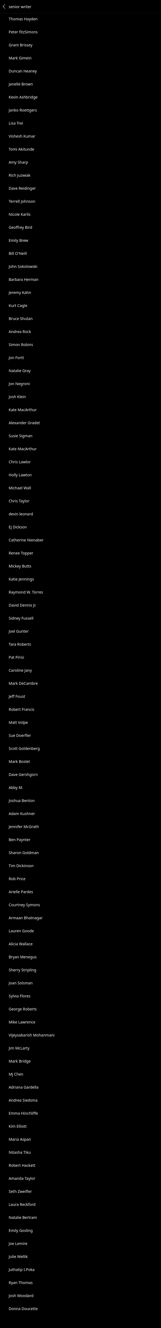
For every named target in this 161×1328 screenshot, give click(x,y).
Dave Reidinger (22, 188)
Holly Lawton (20, 474)
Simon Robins (21, 344)
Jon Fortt (16, 357)
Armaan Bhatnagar (26, 917)
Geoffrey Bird (20, 227)
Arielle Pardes (21, 891)
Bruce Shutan (21, 318)
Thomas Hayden (23, 18)
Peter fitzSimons (23, 31)
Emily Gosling (21, 1230)
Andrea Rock (20, 331)
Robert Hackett (22, 1165)
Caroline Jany (20, 670)
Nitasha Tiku (20, 1152)
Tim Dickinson (21, 865)
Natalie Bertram (23, 1217)
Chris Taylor (19, 500)
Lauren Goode (21, 930)
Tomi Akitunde (21, 149)
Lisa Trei (16, 123)
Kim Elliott (18, 1126)
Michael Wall (20, 487)
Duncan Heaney (23, 71)
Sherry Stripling (22, 969)
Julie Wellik (18, 1256)
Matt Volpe (18, 722)
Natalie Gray (20, 370)
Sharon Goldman (24, 852)
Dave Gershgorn (23, 774)
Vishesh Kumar (22, 136)
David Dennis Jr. (22, 605)
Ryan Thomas (21, 1282)
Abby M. (16, 787)
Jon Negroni (19, 383)
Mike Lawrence (22, 1022)
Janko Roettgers (23, 110)
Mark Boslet (19, 761)
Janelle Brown (21, 84)
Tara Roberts (20, 644)
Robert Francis (21, 709)
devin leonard (21, 513)
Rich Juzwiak (19, 175)
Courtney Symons (24, 904)
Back (4, 6)
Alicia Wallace (21, 943)
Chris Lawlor (20, 461)
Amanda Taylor (22, 1178)
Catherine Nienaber (26, 540)
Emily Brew (18, 240)
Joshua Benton (22, 800)
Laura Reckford (22, 1204)
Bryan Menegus (23, 956)
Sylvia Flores (19, 996)
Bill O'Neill (18, 253)
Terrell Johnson (22, 201)
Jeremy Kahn (20, 292)
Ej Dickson (18, 527)
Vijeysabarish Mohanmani (31, 1035)
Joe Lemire (18, 1243)
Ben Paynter (19, 839)
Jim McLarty (19, 1048)
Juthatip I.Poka (22, 1269)
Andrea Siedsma (23, 1100)
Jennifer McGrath (24, 826)
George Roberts (23, 1009)
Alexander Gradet (24, 422)
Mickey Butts (20, 566)
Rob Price (17, 878)
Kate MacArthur (23, 409)
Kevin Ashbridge (23, 97)
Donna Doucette (23, 1308)
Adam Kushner (22, 813)
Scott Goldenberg (24, 748)
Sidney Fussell (21, 618)
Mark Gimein (20, 58)
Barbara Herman (23, 279)
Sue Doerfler (20, 735)
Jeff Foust (17, 696)
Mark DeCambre (23, 683)
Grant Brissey (21, 44)
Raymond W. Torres (26, 592)
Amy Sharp (18, 162)
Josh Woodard (21, 1295)
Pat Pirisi (16, 657)
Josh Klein (17, 396)
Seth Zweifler (20, 1191)
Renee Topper (21, 553)
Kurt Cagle (18, 305)
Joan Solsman (21, 982)
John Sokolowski (23, 266)
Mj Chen (16, 1074)
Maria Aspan (20, 1139)
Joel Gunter (19, 631)
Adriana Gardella (23, 1087)
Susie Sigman (21, 435)
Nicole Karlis (20, 214)
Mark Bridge (20, 1061)
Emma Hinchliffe (23, 1113)
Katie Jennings (21, 579)
